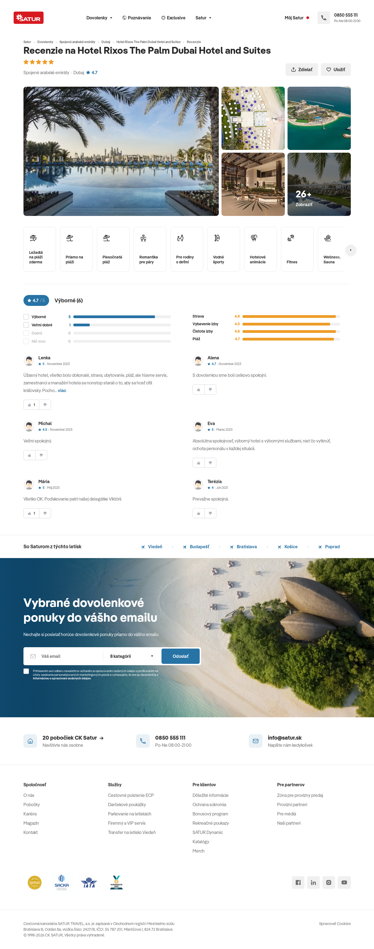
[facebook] (298, 882)
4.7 (91, 72)
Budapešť (196, 546)
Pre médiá (286, 814)
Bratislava (243, 546)
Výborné (39, 317)
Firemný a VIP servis (127, 823)
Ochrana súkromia (209, 804)
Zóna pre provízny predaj (300, 795)
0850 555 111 (170, 737)
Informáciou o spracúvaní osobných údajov (62, 678)
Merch (199, 851)
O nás (28, 795)
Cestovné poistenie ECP (131, 795)
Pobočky (31, 804)
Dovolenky (99, 17)
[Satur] (28, 18)
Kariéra (30, 814)
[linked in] (313, 882)
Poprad (329, 546)
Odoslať (181, 656)
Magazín (31, 823)
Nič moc (39, 341)
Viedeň (151, 546)
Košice (288, 546)
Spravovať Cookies (335, 923)
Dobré (37, 333)
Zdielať (301, 69)
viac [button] (62, 390)
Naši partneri (289, 823)
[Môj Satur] (297, 17)
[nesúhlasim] (45, 405)
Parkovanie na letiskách (129, 814)
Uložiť (336, 69)
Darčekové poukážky (127, 804)
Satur (203, 17)
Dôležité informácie (211, 795)
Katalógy (201, 841)
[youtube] (344, 882)
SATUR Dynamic (208, 832)
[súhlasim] (31, 405)
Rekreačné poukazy (211, 823)
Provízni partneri (292, 804)
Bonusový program (210, 814)
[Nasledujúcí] (351, 250)
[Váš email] (63, 656)
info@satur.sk (285, 737)
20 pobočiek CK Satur (73, 737)
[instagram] (328, 882)
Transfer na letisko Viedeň (132, 832)
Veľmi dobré (42, 325)
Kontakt (30, 832)
